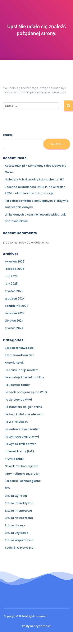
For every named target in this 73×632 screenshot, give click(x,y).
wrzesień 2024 (15, 313)
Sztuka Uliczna (15, 525)
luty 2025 (11, 284)
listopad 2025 (14, 269)
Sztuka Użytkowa (16, 533)
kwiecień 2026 (14, 261)
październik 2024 (16, 306)
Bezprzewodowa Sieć (19, 355)
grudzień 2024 (15, 298)
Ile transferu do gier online (23, 407)
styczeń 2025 (14, 291)
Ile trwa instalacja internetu (24, 414)
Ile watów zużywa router (22, 429)
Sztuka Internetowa (18, 511)
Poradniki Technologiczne (23, 481)
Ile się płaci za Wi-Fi (18, 400)
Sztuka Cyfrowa (16, 496)
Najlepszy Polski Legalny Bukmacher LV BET (34, 179)
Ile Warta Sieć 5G (17, 422)
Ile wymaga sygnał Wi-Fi (22, 437)
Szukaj (7, 135)
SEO (7, 488)
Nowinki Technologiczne (21, 466)
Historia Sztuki (14, 363)
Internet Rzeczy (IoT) (19, 451)
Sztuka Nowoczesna (19, 518)
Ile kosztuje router (17, 385)
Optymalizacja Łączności (22, 474)
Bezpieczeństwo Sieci (19, 348)
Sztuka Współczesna (19, 540)
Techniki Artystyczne (19, 548)
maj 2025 (11, 276)
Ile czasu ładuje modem (21, 370)
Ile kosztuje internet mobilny (24, 377)
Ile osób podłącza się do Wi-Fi (26, 392)
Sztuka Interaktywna (19, 503)
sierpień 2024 (14, 321)
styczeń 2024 (14, 328)
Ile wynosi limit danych (20, 444)
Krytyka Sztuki (14, 459)
